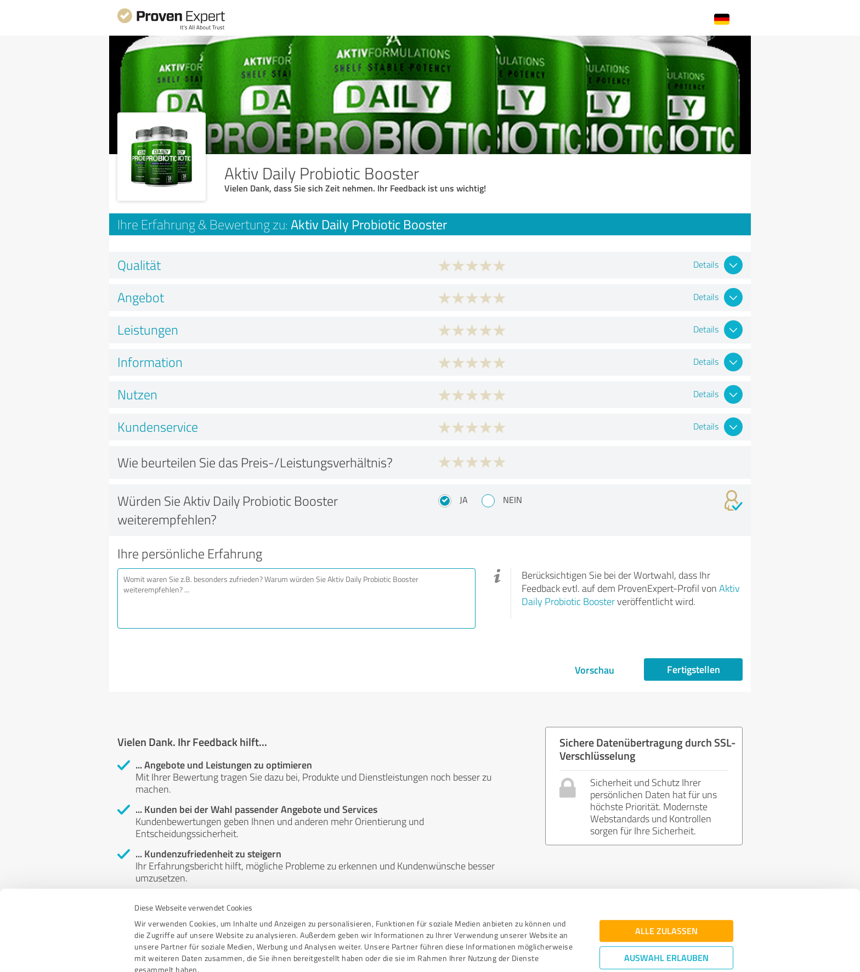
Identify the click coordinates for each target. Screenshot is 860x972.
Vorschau (594, 670)
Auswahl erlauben (666, 885)
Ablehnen (666, 919)
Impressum (154, 921)
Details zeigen (507, 951)
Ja (464, 500)
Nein (512, 500)
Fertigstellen (693, 669)
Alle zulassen (666, 858)
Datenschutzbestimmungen (227, 921)
